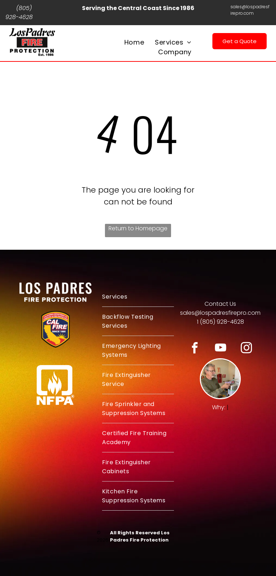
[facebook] (194, 349)
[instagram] (246, 349)
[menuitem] (134, 42)
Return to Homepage (138, 228)
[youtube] (220, 349)
